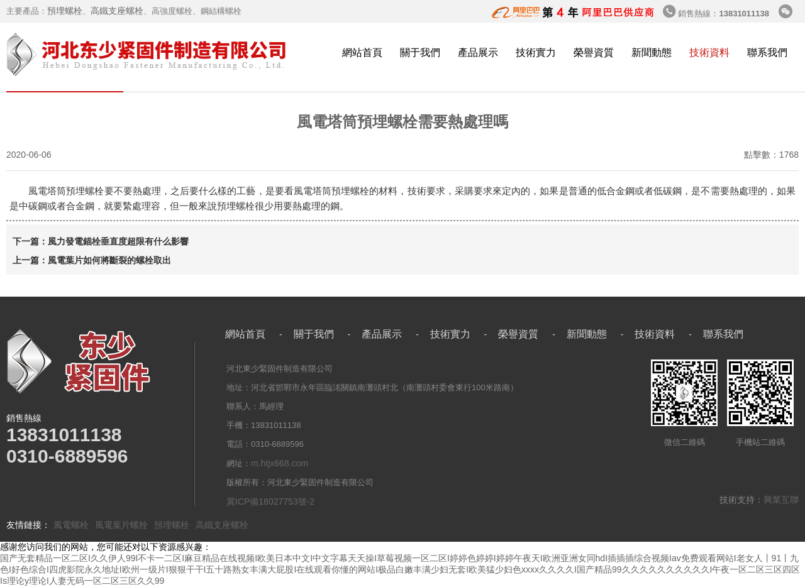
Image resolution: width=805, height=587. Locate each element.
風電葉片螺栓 (121, 525)
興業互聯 (781, 500)
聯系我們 (767, 52)
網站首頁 (362, 52)
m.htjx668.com (279, 463)
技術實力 (536, 52)
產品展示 (478, 52)
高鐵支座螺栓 (117, 11)
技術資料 (709, 52)
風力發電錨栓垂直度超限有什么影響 (118, 241)
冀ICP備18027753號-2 (270, 501)
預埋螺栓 (64, 11)
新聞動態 (651, 52)
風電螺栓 (71, 525)
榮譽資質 (594, 52)
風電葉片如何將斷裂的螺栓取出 (109, 260)
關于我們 (420, 52)
